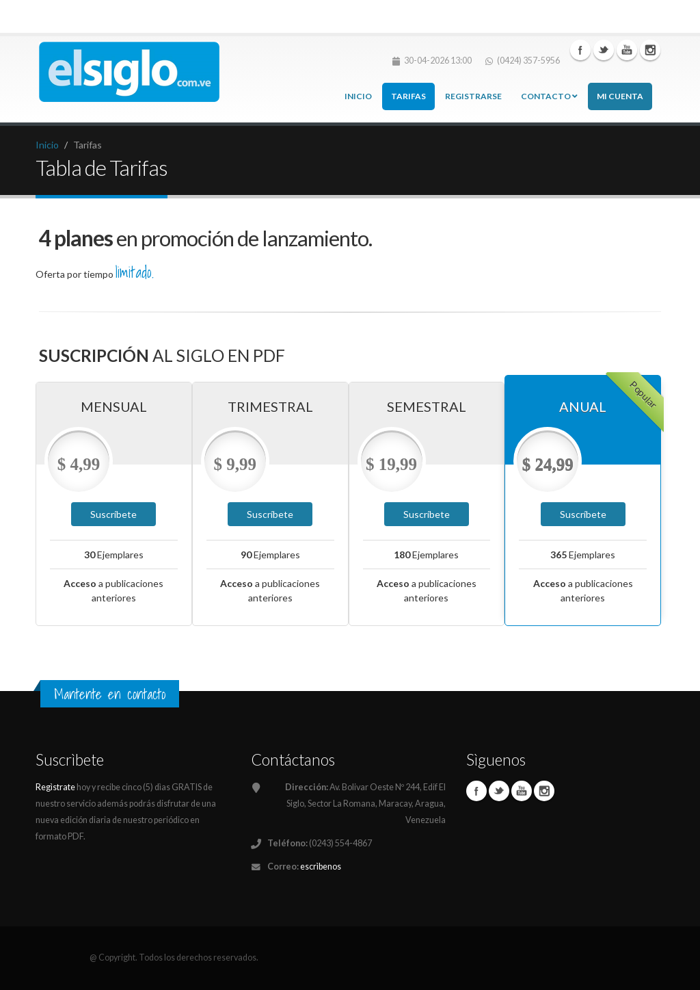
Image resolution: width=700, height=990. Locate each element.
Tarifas (408, 96)
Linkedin (627, 50)
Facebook (580, 50)
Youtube (521, 791)
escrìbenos (320, 866)
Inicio (358, 96)
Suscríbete (113, 514)
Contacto (549, 96)
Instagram (650, 50)
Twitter (603, 50)
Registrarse (473, 96)
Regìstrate (55, 787)
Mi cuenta (620, 96)
